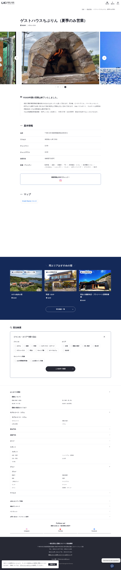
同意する (52, 564)
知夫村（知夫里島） (67, 403)
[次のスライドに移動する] (104, 58)
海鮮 (13, 478)
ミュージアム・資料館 (68, 455)
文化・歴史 (15, 458)
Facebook (94, 530)
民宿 (35, 346)
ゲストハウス (21, 350)
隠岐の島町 (76, 346)
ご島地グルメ (15, 481)
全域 (66, 346)
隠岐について (16, 397)
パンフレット (13, 511)
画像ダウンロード (15, 506)
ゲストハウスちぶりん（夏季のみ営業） (105, 9)
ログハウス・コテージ (47, 346)
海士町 (97, 346)
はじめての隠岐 (60, 392)
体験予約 (112, 3)
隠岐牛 (13, 475)
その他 (13, 461)
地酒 (63, 478)
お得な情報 (15, 424)
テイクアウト (65, 481)
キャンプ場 (41, 350)
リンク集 (54, 559)
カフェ (13, 487)
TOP (83, 9)
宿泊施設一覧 (60, 309)
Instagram (26, 530)
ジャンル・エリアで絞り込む (25, 337)
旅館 (27, 346)
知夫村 (67, 350)
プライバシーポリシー (26, 565)
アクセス (13, 493)
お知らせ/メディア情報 (16, 501)
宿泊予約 (107, 3)
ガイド (12, 441)
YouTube (60, 530)
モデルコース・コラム (60, 412)
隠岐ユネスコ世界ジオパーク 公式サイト (41, 555)
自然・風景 (15, 455)
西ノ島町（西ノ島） (67, 400)
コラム (64, 424)
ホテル (19, 346)
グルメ (60, 467)
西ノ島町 (87, 346)
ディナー (64, 484)
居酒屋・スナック (66, 487)
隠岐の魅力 (65, 420)
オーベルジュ (53, 350)
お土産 (64, 458)
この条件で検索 (60, 369)
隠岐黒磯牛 (65, 475)
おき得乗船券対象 (22, 360)
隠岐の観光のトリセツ (19, 407)
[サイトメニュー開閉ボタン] (118, 3)
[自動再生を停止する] (65, 87)
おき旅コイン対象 (37, 360)
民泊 (31, 350)
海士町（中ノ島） (16, 403)
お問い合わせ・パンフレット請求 (19, 516)
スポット (60, 447)
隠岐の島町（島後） (17, 400)
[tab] (56, 87)
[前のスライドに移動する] (17, 58)
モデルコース (15, 420)
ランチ (13, 484)
